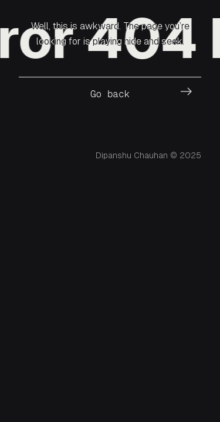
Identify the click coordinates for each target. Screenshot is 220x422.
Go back (110, 94)
